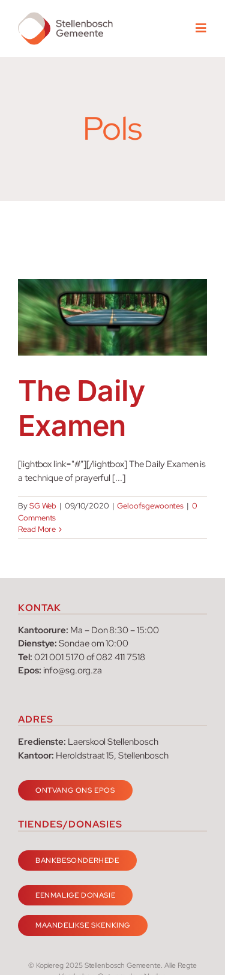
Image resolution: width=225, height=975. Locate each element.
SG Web (43, 506)
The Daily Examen (81, 408)
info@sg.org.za (72, 670)
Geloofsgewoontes (150, 506)
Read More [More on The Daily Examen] (37, 529)
